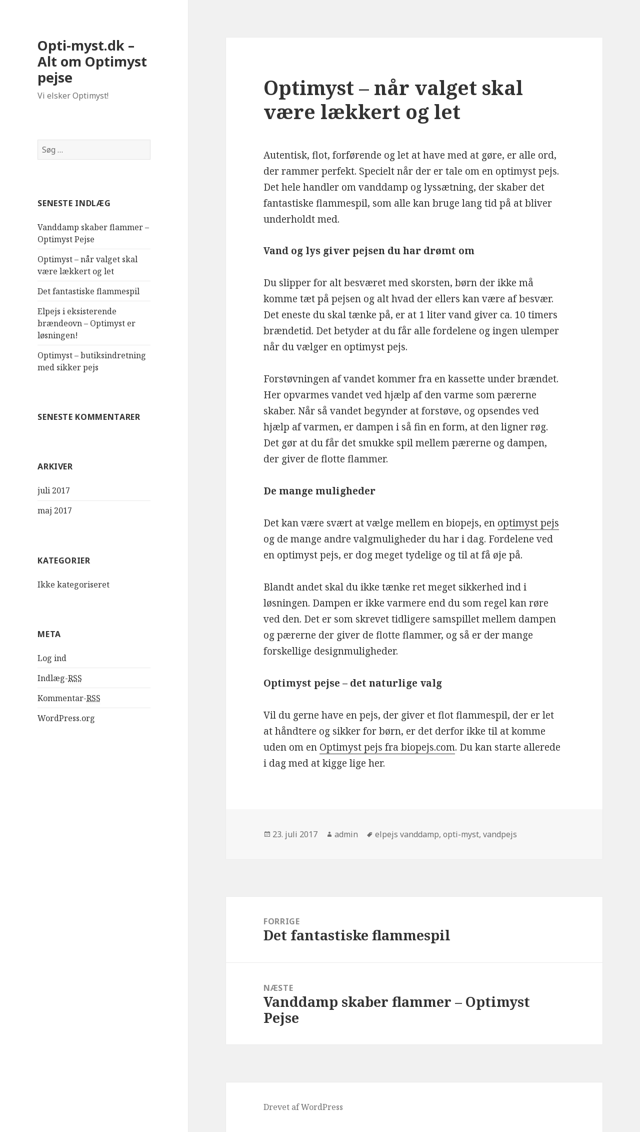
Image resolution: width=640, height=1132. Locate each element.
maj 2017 (55, 510)
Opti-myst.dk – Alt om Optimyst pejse (92, 61)
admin (346, 834)
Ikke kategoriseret (74, 584)
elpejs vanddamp (407, 834)
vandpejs (500, 834)
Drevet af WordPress (303, 1106)
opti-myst (461, 834)
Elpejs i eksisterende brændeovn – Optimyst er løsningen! (87, 323)
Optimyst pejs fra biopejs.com (387, 747)
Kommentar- (69, 698)
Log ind (52, 658)
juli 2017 (54, 490)
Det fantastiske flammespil (89, 291)
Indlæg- (60, 678)
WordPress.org (66, 718)
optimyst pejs (528, 522)
